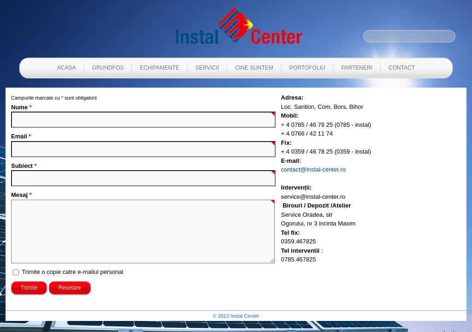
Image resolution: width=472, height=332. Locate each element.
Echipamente (159, 68)
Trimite (29, 288)
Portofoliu (307, 68)
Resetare (70, 288)
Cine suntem (254, 68)
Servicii (207, 68)
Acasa (66, 68)
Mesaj (21, 194)
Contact (402, 68)
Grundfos (108, 68)
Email (21, 136)
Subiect (24, 165)
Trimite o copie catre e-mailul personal (72, 271)
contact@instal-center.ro (313, 169)
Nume (21, 107)
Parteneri (356, 68)
